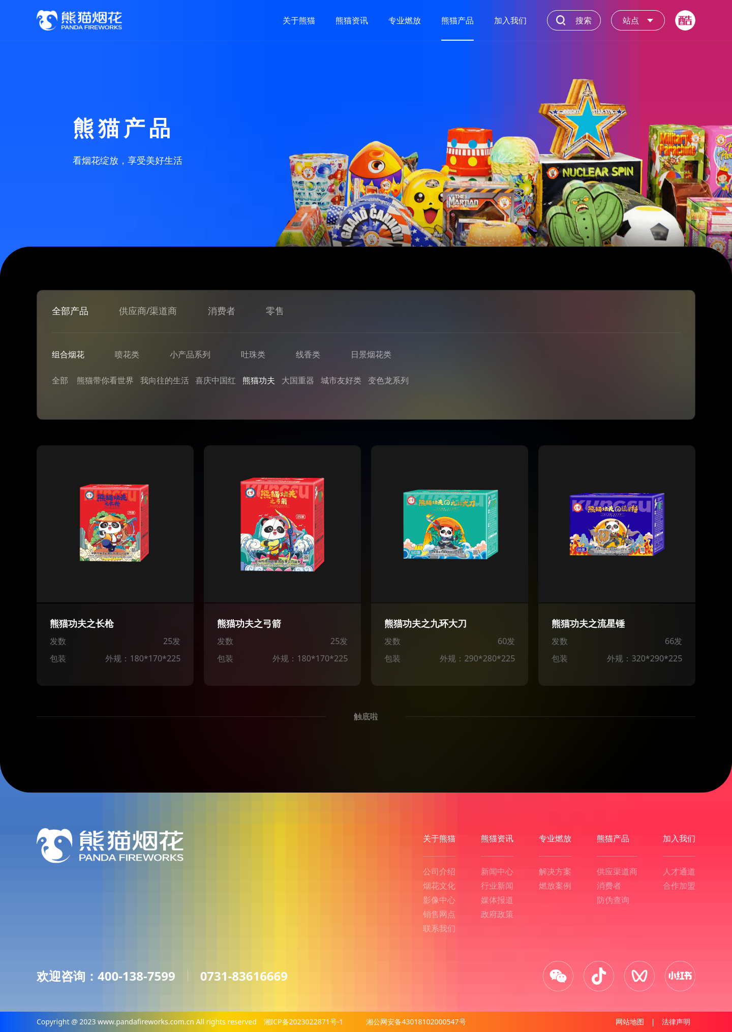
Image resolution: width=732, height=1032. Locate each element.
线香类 (308, 354)
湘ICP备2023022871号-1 (304, 1021)
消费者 (221, 311)
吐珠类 (253, 354)
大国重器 (298, 380)
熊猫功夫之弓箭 (249, 623)
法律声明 (676, 1021)
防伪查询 (613, 899)
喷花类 (127, 354)
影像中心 (439, 899)
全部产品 (70, 311)
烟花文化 (439, 885)
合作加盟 (679, 885)
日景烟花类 (371, 354)
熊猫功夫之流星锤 (588, 623)
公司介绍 (439, 871)
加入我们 (510, 20)
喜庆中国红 (215, 380)
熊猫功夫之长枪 (82, 623)
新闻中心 (497, 871)
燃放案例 (555, 885)
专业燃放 (404, 20)
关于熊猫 (299, 20)
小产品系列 (190, 354)
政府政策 (497, 914)
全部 (60, 380)
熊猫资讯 (352, 20)
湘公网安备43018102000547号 (416, 1021)
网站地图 (630, 1021)
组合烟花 (68, 354)
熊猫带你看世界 (105, 380)
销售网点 (439, 914)
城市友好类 (341, 380)
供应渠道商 (617, 871)
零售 (275, 311)
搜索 (574, 20)
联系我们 (439, 928)
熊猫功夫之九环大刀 (425, 623)
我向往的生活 (164, 380)
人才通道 (679, 871)
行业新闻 (497, 885)
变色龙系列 (388, 380)
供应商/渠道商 (148, 311)
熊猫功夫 (258, 380)
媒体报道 (497, 899)
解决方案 (555, 871)
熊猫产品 (457, 20)
